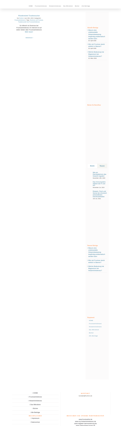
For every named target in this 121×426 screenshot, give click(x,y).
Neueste (102, 166)
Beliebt (92, 166)
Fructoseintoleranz (20, 20)
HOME (35, 393)
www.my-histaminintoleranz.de (85, 421)
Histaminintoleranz (35, 401)
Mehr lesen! (29, 32)
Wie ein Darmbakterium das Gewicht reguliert (99, 174)
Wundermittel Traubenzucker (29, 16)
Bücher (35, 408)
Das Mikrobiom (35, 404)
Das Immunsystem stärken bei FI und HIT (99, 183)
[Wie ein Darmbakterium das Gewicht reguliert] (89, 175)
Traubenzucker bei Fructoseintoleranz (29, 22)
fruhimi (21, 18)
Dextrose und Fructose (36, 20)
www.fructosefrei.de (85, 419)
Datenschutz (35, 422)
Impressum (35, 418)
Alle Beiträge (35, 412)
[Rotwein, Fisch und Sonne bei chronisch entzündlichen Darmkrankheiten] (89, 195)
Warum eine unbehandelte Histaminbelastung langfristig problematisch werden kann (96, 34)
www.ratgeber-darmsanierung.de (85, 423)
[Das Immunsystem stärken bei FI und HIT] (89, 184)
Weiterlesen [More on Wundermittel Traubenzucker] (29, 37)
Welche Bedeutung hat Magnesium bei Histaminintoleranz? (96, 54)
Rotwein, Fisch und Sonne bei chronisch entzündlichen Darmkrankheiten (100, 193)
